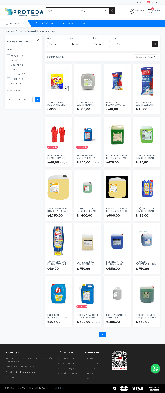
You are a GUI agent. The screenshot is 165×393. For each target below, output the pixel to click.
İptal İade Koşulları (69, 373)
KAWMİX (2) (14, 60)
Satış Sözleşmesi (69, 368)
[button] (88, 378)
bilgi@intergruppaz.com (24, 372)
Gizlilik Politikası (68, 358)
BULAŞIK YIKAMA (47, 31)
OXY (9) (12, 69)
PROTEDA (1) (15, 78)
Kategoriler (14, 24)
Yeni (83, 23)
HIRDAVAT (92, 358)
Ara (116, 38)
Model (95, 38)
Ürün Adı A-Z (149, 57)
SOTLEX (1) (14, 83)
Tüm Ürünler (44, 23)
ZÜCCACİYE (92, 363)
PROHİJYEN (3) (16, 74)
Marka (73, 38)
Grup (49, 38)
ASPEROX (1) (15, 55)
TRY (138, 2)
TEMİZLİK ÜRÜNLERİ (27, 31)
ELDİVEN (90, 373)
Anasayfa (9, 31)
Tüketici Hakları (67, 363)
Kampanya (67, 23)
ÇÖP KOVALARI (94, 368)
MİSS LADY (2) (15, 65)
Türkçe (152, 2)
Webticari (60, 388)
